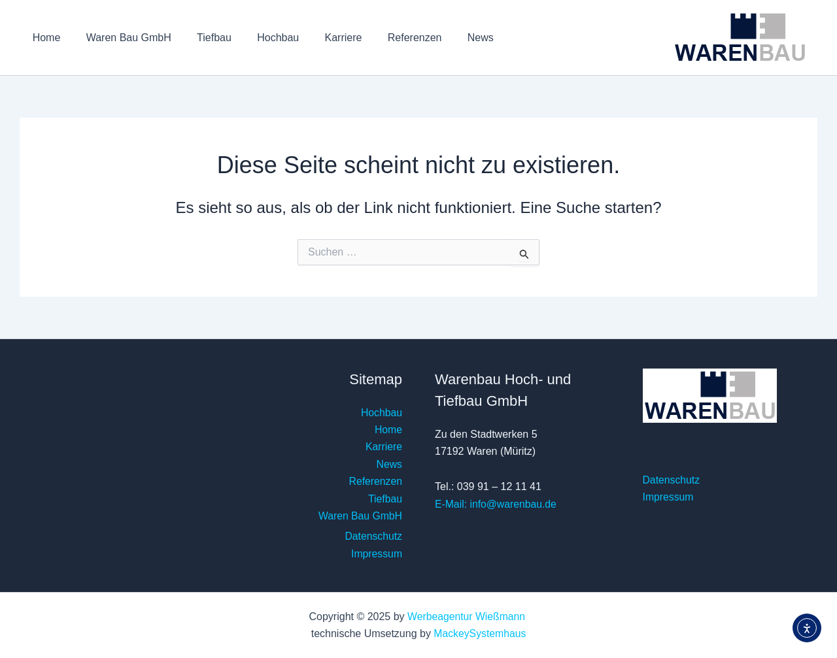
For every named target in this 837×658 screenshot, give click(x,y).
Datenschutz (373, 536)
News (449, 37)
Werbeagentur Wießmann (468, 616)
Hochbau (261, 37)
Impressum (376, 553)
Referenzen (389, 37)
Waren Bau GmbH (121, 37)
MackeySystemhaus (479, 633)
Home (44, 37)
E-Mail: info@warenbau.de (496, 504)
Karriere (322, 37)
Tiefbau (202, 37)
